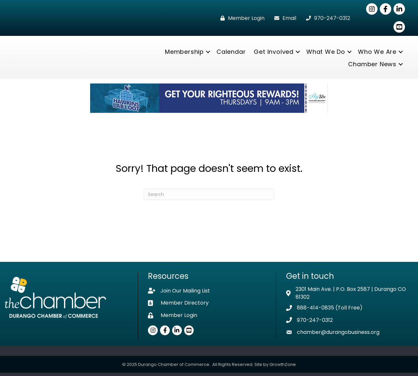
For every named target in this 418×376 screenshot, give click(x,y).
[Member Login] (241, 18)
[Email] (283, 18)
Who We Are (377, 53)
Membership (184, 53)
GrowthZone (282, 368)
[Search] (209, 197)
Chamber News (372, 66)
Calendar (231, 53)
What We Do (325, 53)
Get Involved (274, 53)
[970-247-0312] (326, 18)
